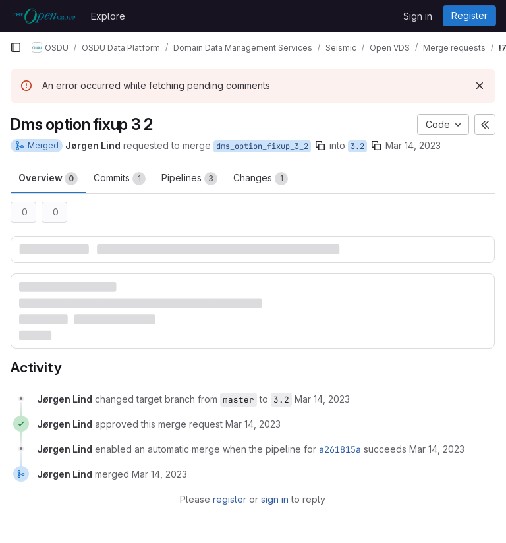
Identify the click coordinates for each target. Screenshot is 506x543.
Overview (48, 178)
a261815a (340, 449)
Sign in (417, 16)
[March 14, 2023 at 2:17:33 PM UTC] (322, 399)
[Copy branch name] (320, 146)
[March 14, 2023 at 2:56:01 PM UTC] (159, 474)
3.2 (357, 146)
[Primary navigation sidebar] (15, 47)
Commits (120, 178)
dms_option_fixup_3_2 (262, 146)
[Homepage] (43, 15)
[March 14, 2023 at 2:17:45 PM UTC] (436, 449)
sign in (275, 499)
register (229, 499)
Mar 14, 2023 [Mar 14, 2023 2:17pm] (413, 145)
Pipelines (189, 178)
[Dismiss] (480, 86)
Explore (108, 16)
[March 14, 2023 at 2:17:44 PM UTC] (253, 424)
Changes (260, 178)
